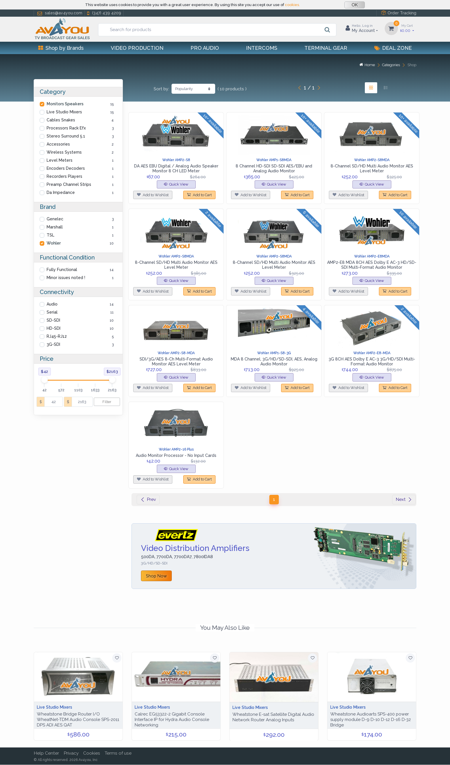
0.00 (407, 28)
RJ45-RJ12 (57, 336)
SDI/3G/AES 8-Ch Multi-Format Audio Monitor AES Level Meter (176, 361)
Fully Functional (62, 269)
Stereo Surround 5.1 (66, 136)
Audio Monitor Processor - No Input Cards (176, 455)
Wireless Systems (64, 152)
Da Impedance (61, 192)
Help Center (46, 753)
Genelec (55, 219)
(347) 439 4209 (103, 13)
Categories (391, 65)
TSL (50, 235)
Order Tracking (398, 12)
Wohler (54, 243)
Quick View (176, 184)
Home (367, 65)
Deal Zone (393, 48)
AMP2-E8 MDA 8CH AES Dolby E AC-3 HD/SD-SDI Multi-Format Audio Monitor (371, 265)
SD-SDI (53, 320)
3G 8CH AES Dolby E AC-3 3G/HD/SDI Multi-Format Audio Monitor (372, 361)
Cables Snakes (61, 120)
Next (404, 499)
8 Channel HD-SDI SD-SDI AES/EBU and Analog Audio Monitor (274, 168)
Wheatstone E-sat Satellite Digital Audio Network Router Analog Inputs (273, 717)
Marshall (55, 227)
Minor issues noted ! (66, 277)
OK (355, 4)
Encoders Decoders (66, 168)
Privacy (71, 753)
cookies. (292, 5)
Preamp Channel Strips (69, 184)
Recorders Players (64, 176)
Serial (52, 312)
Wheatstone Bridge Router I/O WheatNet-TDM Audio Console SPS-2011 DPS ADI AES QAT (78, 719)
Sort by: (161, 88)
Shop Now (156, 575)
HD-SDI (53, 328)
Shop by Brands (61, 48)
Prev (148, 499)
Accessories (58, 144)
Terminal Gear (325, 48)
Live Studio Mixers (64, 112)
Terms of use (118, 753)
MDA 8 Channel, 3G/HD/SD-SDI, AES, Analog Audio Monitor (274, 361)
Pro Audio (204, 48)
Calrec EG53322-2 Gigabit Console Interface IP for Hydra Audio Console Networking (172, 719)
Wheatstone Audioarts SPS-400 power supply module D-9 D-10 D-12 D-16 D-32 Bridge (370, 719)
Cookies (91, 753)
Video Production (137, 48)
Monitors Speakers (65, 104)
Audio (52, 304)
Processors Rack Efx (66, 128)
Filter (106, 402)
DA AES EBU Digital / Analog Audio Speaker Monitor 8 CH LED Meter (176, 168)
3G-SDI (53, 344)
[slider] (44, 380)
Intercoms (261, 48)
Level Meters (60, 160)
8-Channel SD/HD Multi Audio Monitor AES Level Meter (372, 168)
